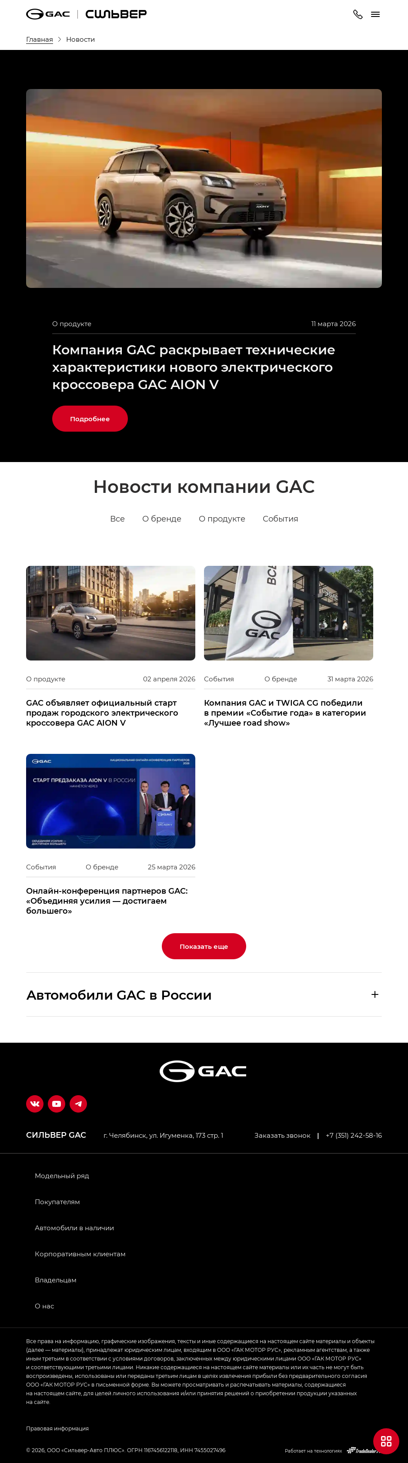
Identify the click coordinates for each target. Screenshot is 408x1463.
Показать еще (204, 946)
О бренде (161, 519)
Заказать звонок (282, 1135)
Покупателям (57, 1201)
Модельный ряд (62, 1175)
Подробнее (90, 419)
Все (117, 519)
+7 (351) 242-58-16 (354, 1135)
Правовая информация (57, 1428)
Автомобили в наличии (74, 1227)
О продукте (222, 519)
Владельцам (56, 1279)
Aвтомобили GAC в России (119, 994)
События (280, 519)
